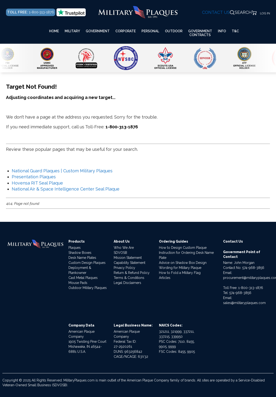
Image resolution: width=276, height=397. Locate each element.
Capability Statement (129, 263)
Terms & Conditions (129, 278)
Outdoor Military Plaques (87, 288)
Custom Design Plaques (87, 263)
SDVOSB (120, 253)
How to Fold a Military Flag (180, 273)
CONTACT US (216, 12)
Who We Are (124, 248)
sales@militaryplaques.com (244, 303)
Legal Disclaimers (127, 283)
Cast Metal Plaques (83, 278)
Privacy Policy (124, 268)
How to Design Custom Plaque (183, 248)
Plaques (74, 248)
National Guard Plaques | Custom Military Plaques (62, 170)
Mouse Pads (77, 283)
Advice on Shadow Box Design (183, 263)
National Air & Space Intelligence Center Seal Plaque (65, 188)
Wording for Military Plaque (180, 268)
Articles (164, 278)
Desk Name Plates (82, 258)
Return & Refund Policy (132, 273)
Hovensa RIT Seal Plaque (37, 182)
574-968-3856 (253, 268)
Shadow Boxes (79, 253)
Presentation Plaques (34, 176)
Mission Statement (128, 258)
